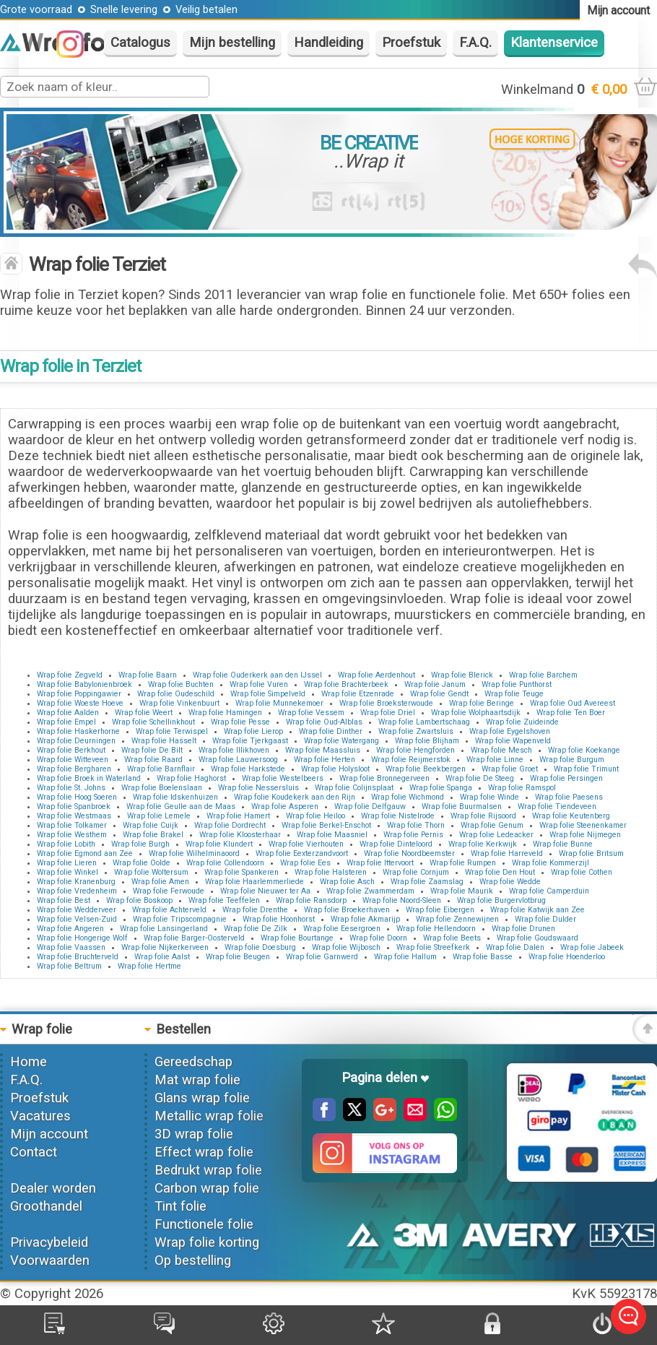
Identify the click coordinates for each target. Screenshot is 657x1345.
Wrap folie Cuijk (150, 825)
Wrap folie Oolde (141, 863)
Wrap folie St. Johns (71, 787)
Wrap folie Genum (492, 825)
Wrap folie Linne (494, 759)
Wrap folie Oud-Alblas (324, 722)
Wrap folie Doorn (378, 938)
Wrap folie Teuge (514, 694)
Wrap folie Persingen (566, 778)
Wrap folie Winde (489, 797)
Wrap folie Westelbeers (282, 778)
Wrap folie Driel (387, 712)
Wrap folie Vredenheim (77, 891)
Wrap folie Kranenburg (76, 881)
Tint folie (180, 1206)
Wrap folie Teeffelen (224, 900)
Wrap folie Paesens (569, 797)
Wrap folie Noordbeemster (409, 853)
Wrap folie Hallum (405, 956)
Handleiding (328, 43)
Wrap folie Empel (66, 722)
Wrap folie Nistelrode (398, 816)
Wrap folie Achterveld (169, 909)
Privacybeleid (49, 1242)
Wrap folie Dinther (330, 731)
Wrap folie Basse (483, 956)
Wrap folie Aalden (68, 712)
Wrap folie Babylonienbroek (84, 684)
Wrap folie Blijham (427, 740)
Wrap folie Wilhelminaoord (194, 853)
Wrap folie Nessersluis (258, 787)
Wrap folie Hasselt (163, 740)
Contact (33, 1152)
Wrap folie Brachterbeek (346, 684)
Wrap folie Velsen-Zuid (77, 919)
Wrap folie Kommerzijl (550, 863)
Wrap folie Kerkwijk (482, 844)
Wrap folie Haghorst (191, 778)
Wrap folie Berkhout (71, 750)
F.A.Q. (475, 43)
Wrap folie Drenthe (255, 909)
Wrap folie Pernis (413, 834)
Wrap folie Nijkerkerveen (165, 947)
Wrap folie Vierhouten (306, 844)
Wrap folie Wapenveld (513, 740)
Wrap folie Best (63, 900)
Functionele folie (204, 1224)
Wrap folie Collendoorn (225, 863)
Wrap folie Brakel (153, 834)
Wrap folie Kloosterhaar (240, 834)
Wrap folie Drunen (523, 928)
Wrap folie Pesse (240, 722)
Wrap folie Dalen (515, 947)
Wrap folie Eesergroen (341, 928)
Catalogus (140, 43)
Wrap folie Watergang (341, 740)
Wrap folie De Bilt (152, 750)
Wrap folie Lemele (159, 816)
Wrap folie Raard (153, 759)
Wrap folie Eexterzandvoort (302, 853)
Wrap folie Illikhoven (234, 750)
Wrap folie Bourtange (297, 938)
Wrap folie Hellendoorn (436, 928)
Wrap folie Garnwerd (322, 956)
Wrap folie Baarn (147, 675)
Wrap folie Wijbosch (346, 947)
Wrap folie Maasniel (332, 834)
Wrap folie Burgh (140, 844)
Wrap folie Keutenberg (571, 816)
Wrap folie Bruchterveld (77, 956)
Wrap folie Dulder (545, 919)
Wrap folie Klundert (219, 844)
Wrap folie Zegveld (70, 675)
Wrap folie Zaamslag (427, 881)
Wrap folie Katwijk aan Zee (537, 909)
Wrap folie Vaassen (71, 947)
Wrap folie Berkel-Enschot (326, 825)
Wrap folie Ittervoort (380, 863)
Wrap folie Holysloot (335, 769)
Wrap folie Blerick (462, 675)
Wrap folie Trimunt (586, 769)
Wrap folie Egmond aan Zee (85, 853)
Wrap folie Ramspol (522, 787)
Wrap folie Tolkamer (72, 825)
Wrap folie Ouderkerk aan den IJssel (257, 675)
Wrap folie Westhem (72, 834)
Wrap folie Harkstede (248, 769)
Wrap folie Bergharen (74, 769)
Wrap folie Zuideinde (522, 722)
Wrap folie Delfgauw (370, 806)
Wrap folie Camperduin (549, 891)
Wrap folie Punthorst (517, 684)
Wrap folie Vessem (311, 712)
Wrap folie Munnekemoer (279, 703)
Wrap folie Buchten (181, 684)
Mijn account (49, 1134)
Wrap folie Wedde (510, 881)
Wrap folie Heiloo (315, 816)
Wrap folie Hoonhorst (279, 919)
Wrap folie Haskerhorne (78, 731)
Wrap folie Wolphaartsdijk (476, 712)
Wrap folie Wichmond (407, 797)
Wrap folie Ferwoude (168, 891)
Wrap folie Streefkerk (433, 947)
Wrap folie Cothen (581, 872)
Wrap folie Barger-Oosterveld (194, 938)
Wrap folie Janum (435, 684)
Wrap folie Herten (324, 759)
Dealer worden (53, 1188)
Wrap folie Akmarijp (365, 919)
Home (28, 1062)
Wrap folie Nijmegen (585, 834)
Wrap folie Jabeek (592, 947)
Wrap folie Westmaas (74, 816)
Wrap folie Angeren (70, 928)
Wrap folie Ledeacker (496, 834)
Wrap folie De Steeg (479, 778)
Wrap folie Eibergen (440, 909)
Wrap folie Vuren (259, 684)
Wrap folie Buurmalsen (462, 806)
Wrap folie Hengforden (415, 750)
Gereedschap (193, 1062)
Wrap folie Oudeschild (175, 694)
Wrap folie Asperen (284, 806)
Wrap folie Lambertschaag (424, 722)
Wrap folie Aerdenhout (376, 675)
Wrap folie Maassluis (322, 750)
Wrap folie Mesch (501, 750)
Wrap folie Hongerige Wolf (82, 938)
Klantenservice (554, 43)
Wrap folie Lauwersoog (238, 759)
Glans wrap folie (202, 1098)
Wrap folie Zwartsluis (415, 731)
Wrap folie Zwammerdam (370, 891)
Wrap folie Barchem (543, 675)
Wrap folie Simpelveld (267, 694)
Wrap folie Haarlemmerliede (254, 881)
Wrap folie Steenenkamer (583, 825)
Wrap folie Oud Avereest (572, 703)
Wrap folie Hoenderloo (566, 956)
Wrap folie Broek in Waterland (89, 778)
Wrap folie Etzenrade (357, 694)
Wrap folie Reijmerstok (411, 759)
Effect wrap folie (204, 1152)
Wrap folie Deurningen (76, 740)
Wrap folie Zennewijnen (457, 919)
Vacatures (40, 1116)
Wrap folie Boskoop (139, 900)
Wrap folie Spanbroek (73, 806)
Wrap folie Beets (452, 938)
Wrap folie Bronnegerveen (384, 778)
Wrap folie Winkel (67, 872)
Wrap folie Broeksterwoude (386, 703)
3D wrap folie (194, 1134)
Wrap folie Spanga (440, 787)
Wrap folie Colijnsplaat (354, 787)
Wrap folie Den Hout (500, 872)
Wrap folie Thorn (416, 825)
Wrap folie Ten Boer (570, 712)
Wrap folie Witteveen (72, 759)
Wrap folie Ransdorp (311, 900)
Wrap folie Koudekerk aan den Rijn (294, 797)
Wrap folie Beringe (481, 703)
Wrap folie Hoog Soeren (77, 797)
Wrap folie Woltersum (151, 872)
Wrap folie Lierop (253, 731)
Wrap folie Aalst (162, 956)
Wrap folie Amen (160, 881)
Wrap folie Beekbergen (426, 769)
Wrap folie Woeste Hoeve (80, 703)
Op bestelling (193, 1260)
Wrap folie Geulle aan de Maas (180, 806)
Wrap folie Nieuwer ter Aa (265, 891)
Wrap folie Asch (347, 881)
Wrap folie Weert (144, 712)
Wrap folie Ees (305, 863)
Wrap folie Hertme (149, 966)
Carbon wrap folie (207, 1188)
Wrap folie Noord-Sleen (401, 900)
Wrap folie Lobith (66, 844)
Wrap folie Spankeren (241, 872)
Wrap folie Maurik (461, 891)
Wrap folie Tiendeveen (557, 806)
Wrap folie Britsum (591, 853)
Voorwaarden (50, 1260)
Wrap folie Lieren (67, 863)
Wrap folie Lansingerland (164, 928)
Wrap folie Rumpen (463, 863)
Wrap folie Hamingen (225, 712)
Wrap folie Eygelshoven (509, 731)
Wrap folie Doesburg (260, 947)
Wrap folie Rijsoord (483, 816)
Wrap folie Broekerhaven (347, 909)
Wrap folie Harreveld (507, 853)
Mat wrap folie (197, 1080)
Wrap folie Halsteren (331, 872)
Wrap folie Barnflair (161, 769)
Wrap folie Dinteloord (396, 844)
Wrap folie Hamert (238, 816)
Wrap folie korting (207, 1242)
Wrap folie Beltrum (69, 966)
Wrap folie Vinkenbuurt (179, 703)
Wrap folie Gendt (439, 694)
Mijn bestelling (232, 43)
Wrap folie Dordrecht (230, 825)
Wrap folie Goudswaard (537, 938)
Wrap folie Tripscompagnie (180, 919)
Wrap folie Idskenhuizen (175, 797)
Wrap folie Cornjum (416, 872)
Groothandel (46, 1206)
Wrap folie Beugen (238, 956)
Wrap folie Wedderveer (76, 909)
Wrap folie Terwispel (172, 731)
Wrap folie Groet (510, 769)
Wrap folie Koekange (584, 750)
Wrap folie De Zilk (255, 928)
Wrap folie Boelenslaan (161, 787)
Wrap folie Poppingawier (79, 694)
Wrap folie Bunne (563, 844)
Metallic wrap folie (209, 1116)
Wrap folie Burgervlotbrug (501, 900)
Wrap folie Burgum (571, 759)
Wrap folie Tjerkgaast (250, 740)
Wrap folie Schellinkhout (153, 722)
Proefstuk (411, 43)
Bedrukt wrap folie (208, 1170)
